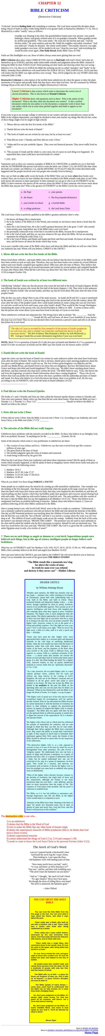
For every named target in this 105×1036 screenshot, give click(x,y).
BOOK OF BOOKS (90, 1028)
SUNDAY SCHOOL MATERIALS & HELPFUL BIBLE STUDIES (72, 1030)
